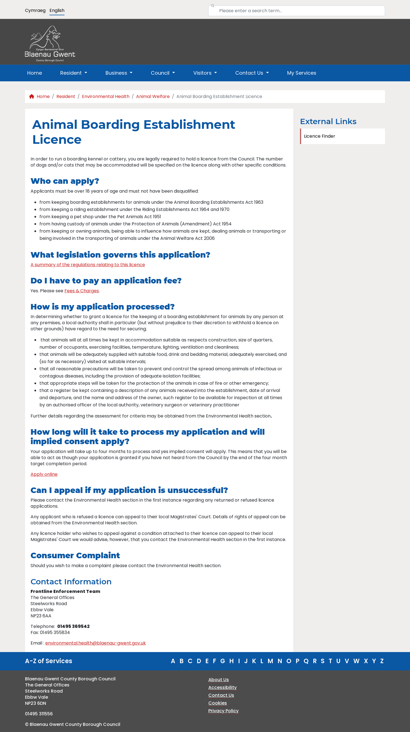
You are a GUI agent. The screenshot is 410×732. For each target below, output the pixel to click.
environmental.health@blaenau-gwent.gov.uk (95, 643)
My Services (301, 72)
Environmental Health (105, 96)
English (56, 10)
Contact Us (221, 695)
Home (34, 72)
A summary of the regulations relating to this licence (88, 264)
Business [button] (117, 72)
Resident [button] (71, 72)
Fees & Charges (81, 291)
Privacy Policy (223, 711)
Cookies (217, 703)
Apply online (44, 474)
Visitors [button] (203, 72)
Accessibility (222, 687)
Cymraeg (35, 10)
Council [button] (161, 72)
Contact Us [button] (250, 72)
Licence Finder (319, 136)
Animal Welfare (153, 96)
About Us (218, 679)
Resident (65, 96)
